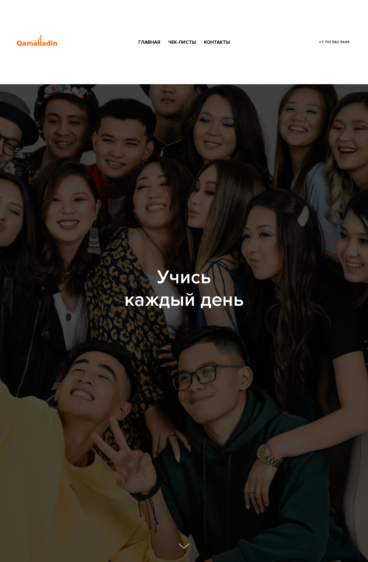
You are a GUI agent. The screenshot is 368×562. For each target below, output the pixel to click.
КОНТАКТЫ (217, 42)
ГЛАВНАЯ (149, 42)
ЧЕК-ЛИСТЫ (182, 42)
